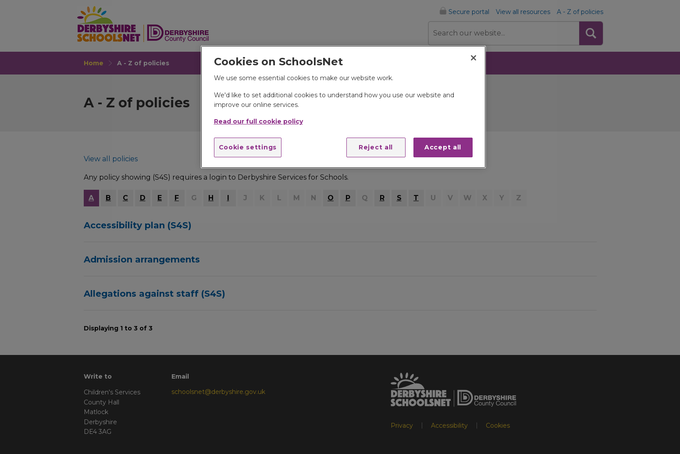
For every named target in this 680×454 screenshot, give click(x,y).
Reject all (376, 147)
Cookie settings (248, 147)
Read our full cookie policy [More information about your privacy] (258, 121)
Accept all (442, 147)
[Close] (473, 57)
